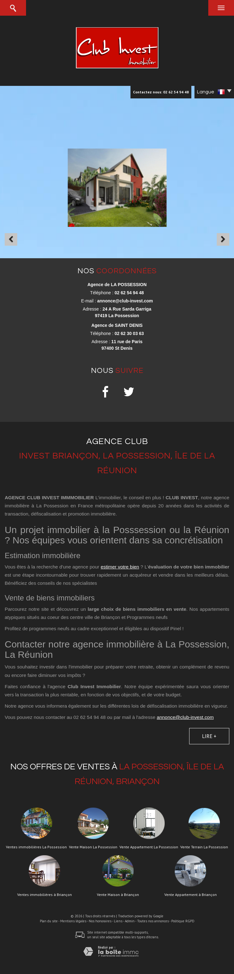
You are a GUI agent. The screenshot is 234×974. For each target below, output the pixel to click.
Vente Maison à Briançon (118, 895)
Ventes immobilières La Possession (36, 847)
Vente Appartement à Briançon (190, 895)
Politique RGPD (182, 921)
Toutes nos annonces (153, 921)
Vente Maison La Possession (93, 847)
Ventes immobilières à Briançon (44, 895)
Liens (118, 921)
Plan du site (49, 921)
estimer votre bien (120, 566)
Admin (130, 921)
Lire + (209, 736)
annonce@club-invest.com (125, 300)
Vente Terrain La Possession (204, 847)
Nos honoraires (100, 921)
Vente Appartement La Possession (149, 847)
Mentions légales (73, 921)
